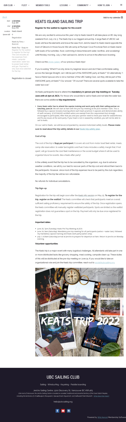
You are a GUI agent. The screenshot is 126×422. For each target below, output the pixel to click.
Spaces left (6, 34)
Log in (121, 11)
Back (4, 17)
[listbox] (113, 17)
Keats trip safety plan (90, 129)
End (9, 26)
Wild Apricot (103, 417)
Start (8, 21)
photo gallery (54, 62)
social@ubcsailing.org (105, 262)
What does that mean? (101, 396)
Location (7, 31)
